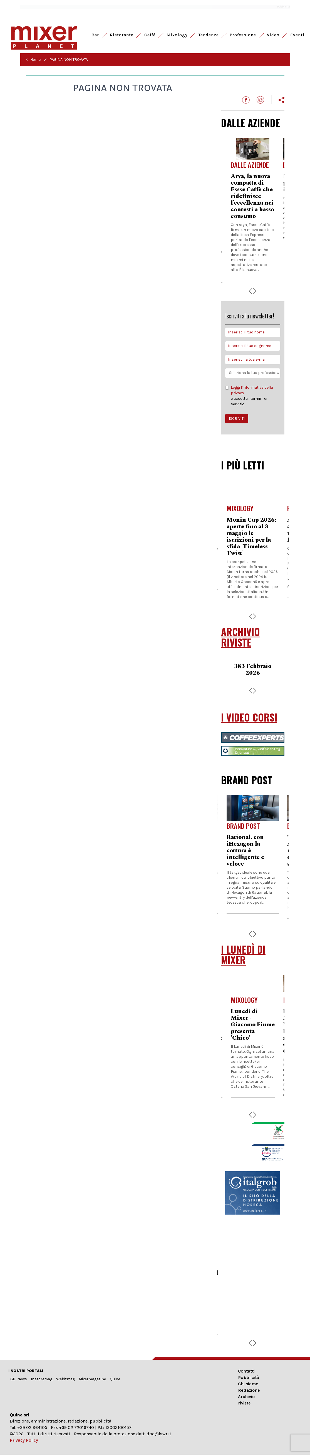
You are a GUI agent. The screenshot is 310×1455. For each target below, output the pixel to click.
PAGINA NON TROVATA (68, 59)
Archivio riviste (246, 1400)
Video (273, 34)
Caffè (150, 34)
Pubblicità (248, 1377)
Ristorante (121, 34)
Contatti (246, 1371)
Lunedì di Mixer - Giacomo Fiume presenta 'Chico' (253, 1024)
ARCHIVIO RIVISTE (240, 637)
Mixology (177, 34)
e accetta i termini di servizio (252, 395)
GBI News (18, 1379)
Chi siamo (248, 1383)
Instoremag (41, 1379)
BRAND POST (246, 780)
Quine (115, 1379)
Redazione (249, 1390)
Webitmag (65, 1379)
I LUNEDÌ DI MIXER (243, 954)
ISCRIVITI (237, 418)
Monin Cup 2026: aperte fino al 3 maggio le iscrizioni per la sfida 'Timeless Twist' (251, 537)
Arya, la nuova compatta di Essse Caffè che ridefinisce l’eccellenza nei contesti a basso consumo (252, 196)
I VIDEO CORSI (249, 717)
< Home (33, 59)
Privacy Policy (24, 1440)
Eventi (297, 34)
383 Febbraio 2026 (252, 669)
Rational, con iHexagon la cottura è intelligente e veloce (245, 850)
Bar (95, 34)
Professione (243, 34)
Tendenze (208, 34)
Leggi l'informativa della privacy (252, 390)
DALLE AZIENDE (250, 122)
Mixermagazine (92, 1379)
